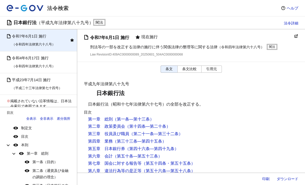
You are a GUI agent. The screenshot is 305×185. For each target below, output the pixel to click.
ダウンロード (287, 179)
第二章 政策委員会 (106, 126)
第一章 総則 (37, 153)
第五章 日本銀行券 (106, 148)
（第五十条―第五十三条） (137, 156)
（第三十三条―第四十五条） (139, 141)
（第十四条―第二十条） (147, 126)
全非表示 (46, 119)
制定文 (26, 128)
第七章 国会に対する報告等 (115, 163)
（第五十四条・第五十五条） (168, 163)
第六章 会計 (100, 156)
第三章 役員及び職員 (108, 134)
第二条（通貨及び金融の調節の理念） (50, 174)
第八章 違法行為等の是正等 (115, 171)
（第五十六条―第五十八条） (168, 171)
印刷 (265, 179)
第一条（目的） (45, 162)
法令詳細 (291, 23)
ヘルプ (292, 8)
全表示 (31, 119)
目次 (24, 136)
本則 (24, 145)
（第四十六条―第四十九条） (152, 148)
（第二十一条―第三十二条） (156, 134)
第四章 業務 (100, 141)
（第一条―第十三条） (133, 119)
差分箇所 (63, 119)
